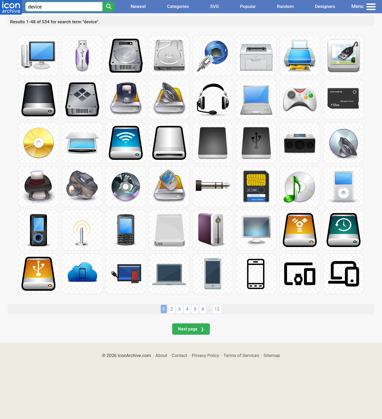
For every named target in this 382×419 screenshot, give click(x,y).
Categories (178, 6)
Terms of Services (241, 355)
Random (285, 6)
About (161, 355)
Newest (138, 6)
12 (217, 309)
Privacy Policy (205, 355)
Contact (179, 355)
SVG (214, 6)
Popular (248, 6)
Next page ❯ (191, 329)
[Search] (108, 7)
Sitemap (272, 355)
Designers (325, 6)
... (209, 309)
